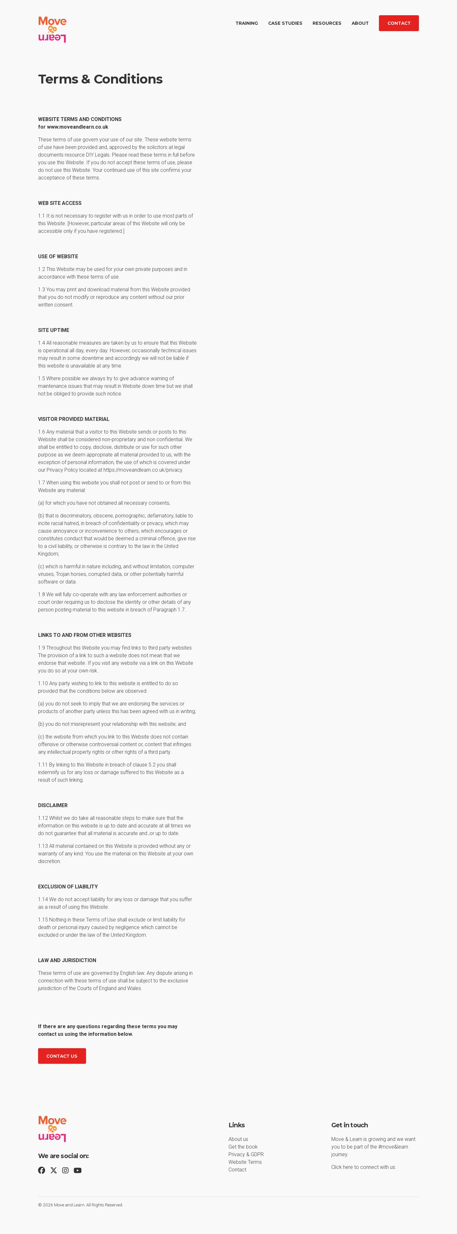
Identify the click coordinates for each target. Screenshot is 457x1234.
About (360, 23)
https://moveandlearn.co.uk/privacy (142, 470)
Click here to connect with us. (363, 1167)
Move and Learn (69, 1204)
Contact (399, 23)
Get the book (243, 1147)
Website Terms (245, 1162)
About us (238, 1139)
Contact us (61, 1056)
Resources (327, 23)
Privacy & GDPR (246, 1154)
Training (246, 23)
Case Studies (285, 23)
